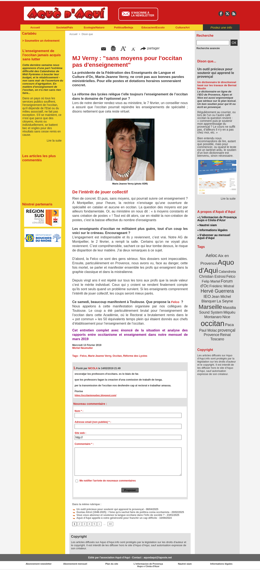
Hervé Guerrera (217, 291)
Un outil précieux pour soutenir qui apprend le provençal (108, 509)
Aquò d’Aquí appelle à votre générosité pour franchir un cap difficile (114, 518)
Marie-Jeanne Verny (99, 355)
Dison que (87, 34)
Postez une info (221, 27)
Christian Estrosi (212, 276)
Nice (226, 317)
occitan (212, 323)
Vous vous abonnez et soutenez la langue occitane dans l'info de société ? (118, 515)
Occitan (117, 355)
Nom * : (79, 411)
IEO (207, 296)
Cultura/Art (182, 27)
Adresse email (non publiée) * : (93, 422)
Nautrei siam (207, 225)
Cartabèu (29, 33)
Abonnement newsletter (39, 564)
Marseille (210, 306)
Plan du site (111, 564)
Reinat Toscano (220, 337)
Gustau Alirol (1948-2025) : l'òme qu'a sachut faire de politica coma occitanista (120, 512)
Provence (211, 335)
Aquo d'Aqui (216, 266)
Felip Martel (211, 281)
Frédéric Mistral (221, 286)
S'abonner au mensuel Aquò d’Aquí (213, 236)
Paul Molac (208, 330)
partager (150, 48)
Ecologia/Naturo (94, 27)
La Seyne (225, 301)
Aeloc (211, 255)
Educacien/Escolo (152, 27)
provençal (226, 330)
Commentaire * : (84, 444)
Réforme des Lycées (135, 355)
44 (110, 524)
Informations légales (212, 230)
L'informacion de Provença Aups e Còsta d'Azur (217, 219)
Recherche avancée (208, 48)
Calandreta (227, 272)
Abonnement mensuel (75, 564)
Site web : (80, 433)
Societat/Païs (64, 27)
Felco (175, 302)
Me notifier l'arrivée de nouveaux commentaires (108, 480)
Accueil (35, 27)
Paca (229, 325)
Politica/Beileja (123, 27)
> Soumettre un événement (40, 40)
